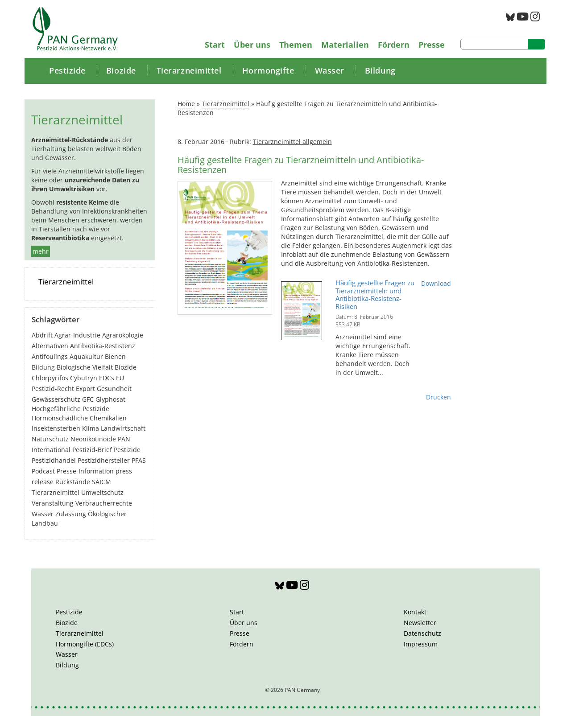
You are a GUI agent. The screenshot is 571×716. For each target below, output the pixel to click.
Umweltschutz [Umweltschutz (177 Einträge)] (102, 492)
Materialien (345, 44)
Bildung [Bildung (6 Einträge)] (43, 367)
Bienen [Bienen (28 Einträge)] (115, 356)
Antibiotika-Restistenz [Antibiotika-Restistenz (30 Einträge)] (102, 346)
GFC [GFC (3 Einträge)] (88, 399)
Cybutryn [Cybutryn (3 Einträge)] (83, 378)
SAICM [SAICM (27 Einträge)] (101, 481)
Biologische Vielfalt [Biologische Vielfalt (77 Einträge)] (85, 367)
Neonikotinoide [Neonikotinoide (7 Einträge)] (93, 439)
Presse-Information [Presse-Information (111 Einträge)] (85, 471)
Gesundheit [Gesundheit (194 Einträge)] (114, 388)
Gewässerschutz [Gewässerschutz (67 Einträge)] (56, 399)
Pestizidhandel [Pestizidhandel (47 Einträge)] (54, 460)
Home (186, 103)
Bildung (380, 70)
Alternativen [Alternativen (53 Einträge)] (50, 346)
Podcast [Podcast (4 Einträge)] (43, 471)
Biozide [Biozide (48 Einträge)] (126, 367)
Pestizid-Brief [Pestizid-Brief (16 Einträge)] (92, 449)
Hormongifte (268, 70)
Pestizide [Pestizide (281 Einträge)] (127, 449)
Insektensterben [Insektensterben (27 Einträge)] (56, 428)
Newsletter (420, 622)
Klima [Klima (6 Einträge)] (90, 428)
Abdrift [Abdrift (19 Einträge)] (42, 335)
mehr (41, 251)
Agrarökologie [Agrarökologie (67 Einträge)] (122, 335)
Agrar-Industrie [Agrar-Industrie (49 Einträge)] (77, 335)
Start (215, 44)
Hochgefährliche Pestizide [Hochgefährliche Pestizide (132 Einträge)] (70, 408)
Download (436, 283)
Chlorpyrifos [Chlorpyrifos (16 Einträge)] (50, 378)
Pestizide (67, 70)
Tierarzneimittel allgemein (292, 141)
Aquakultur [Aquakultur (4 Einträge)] (86, 356)
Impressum (421, 644)
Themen (295, 44)
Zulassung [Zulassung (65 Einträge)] (70, 514)
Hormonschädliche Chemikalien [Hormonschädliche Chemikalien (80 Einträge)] (79, 418)
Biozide (121, 70)
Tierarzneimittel (189, 70)
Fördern (394, 44)
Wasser (329, 70)
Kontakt (415, 612)
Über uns (252, 44)
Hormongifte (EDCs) (85, 644)
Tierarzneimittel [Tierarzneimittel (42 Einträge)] (55, 492)
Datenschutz (422, 633)
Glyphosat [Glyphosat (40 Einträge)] (110, 399)
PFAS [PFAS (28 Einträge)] (139, 460)
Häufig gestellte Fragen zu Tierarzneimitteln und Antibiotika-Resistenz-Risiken (374, 294)
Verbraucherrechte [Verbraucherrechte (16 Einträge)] (103, 503)
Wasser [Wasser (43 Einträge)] (43, 514)
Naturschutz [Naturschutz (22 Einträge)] (50, 439)
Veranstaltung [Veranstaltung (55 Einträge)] (53, 503)
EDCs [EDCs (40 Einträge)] (106, 378)
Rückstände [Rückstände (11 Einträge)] (72, 481)
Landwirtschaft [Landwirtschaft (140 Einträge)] (123, 428)
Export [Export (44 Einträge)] (85, 388)
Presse (431, 44)
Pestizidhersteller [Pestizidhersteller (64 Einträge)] (104, 460)
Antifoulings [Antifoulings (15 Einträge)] (50, 356)
